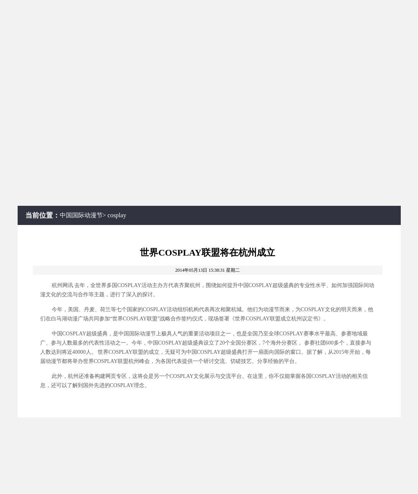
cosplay (117, 215)
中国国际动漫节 (81, 215)
